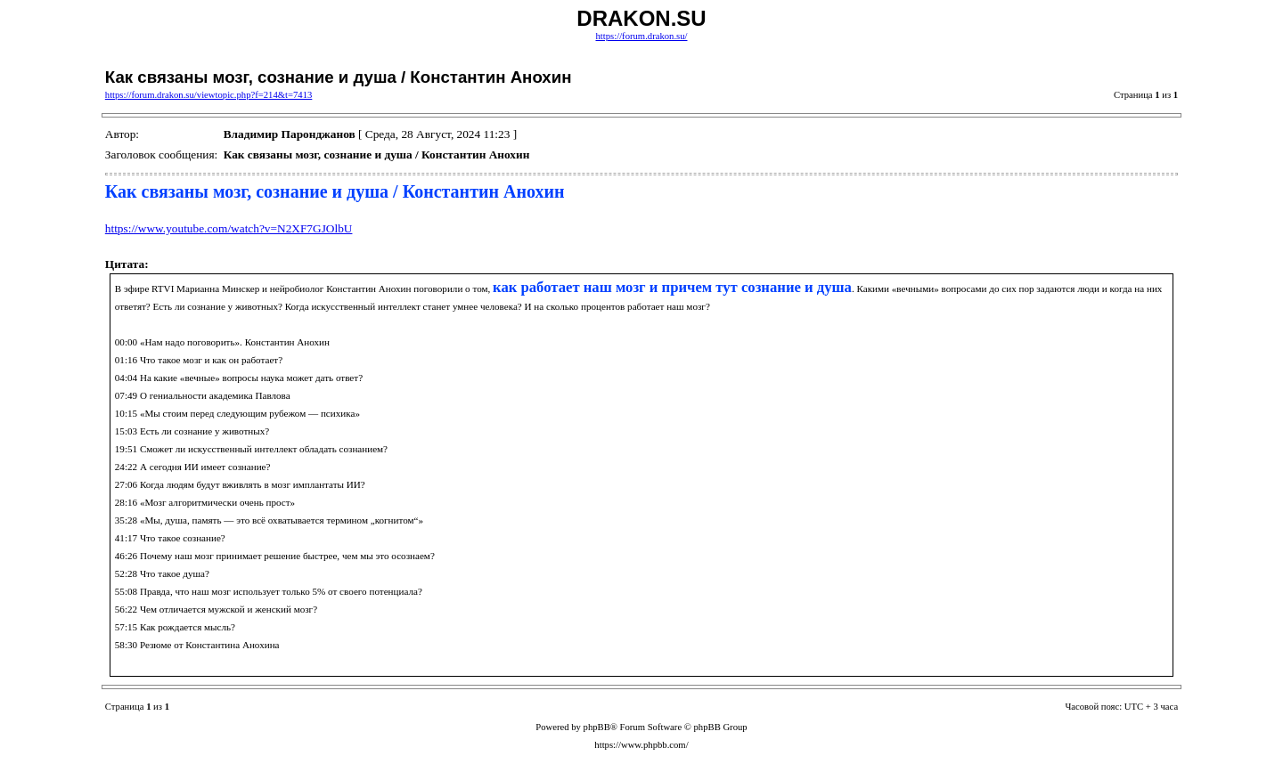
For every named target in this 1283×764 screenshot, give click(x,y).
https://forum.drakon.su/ (641, 36)
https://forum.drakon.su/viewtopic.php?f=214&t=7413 (209, 95)
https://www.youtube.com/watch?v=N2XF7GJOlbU (229, 228)
